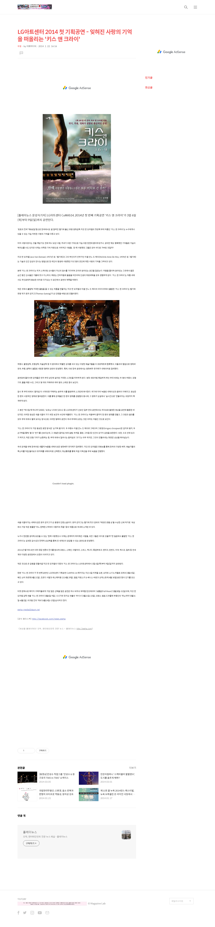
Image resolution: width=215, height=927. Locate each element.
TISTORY (22, 899)
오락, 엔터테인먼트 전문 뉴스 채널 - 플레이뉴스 (45, 836)
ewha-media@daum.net (29, 609)
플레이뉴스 (30, 832)
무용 (19, 46)
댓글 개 (22, 816)
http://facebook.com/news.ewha (48, 618)
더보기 (132, 767)
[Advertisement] (77, 88)
